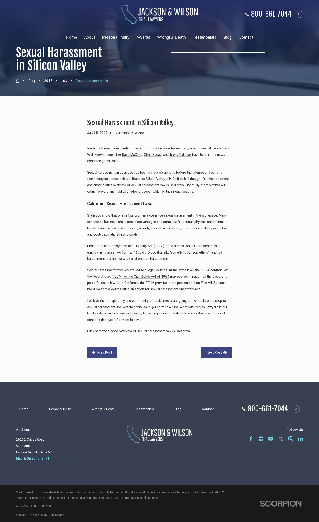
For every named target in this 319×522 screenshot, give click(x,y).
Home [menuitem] (71, 37)
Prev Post (102, 352)
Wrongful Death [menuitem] (171, 37)
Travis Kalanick (180, 155)
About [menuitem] (89, 37)
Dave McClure (132, 155)
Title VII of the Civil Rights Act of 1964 (140, 277)
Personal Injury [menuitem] (115, 37)
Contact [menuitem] (246, 37)
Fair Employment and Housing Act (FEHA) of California (143, 246)
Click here (94, 331)
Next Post (217, 352)
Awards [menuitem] (143, 37)
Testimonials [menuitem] (204, 37)
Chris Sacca (153, 155)
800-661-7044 (271, 14)
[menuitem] (21, 515)
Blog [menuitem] (227, 37)
